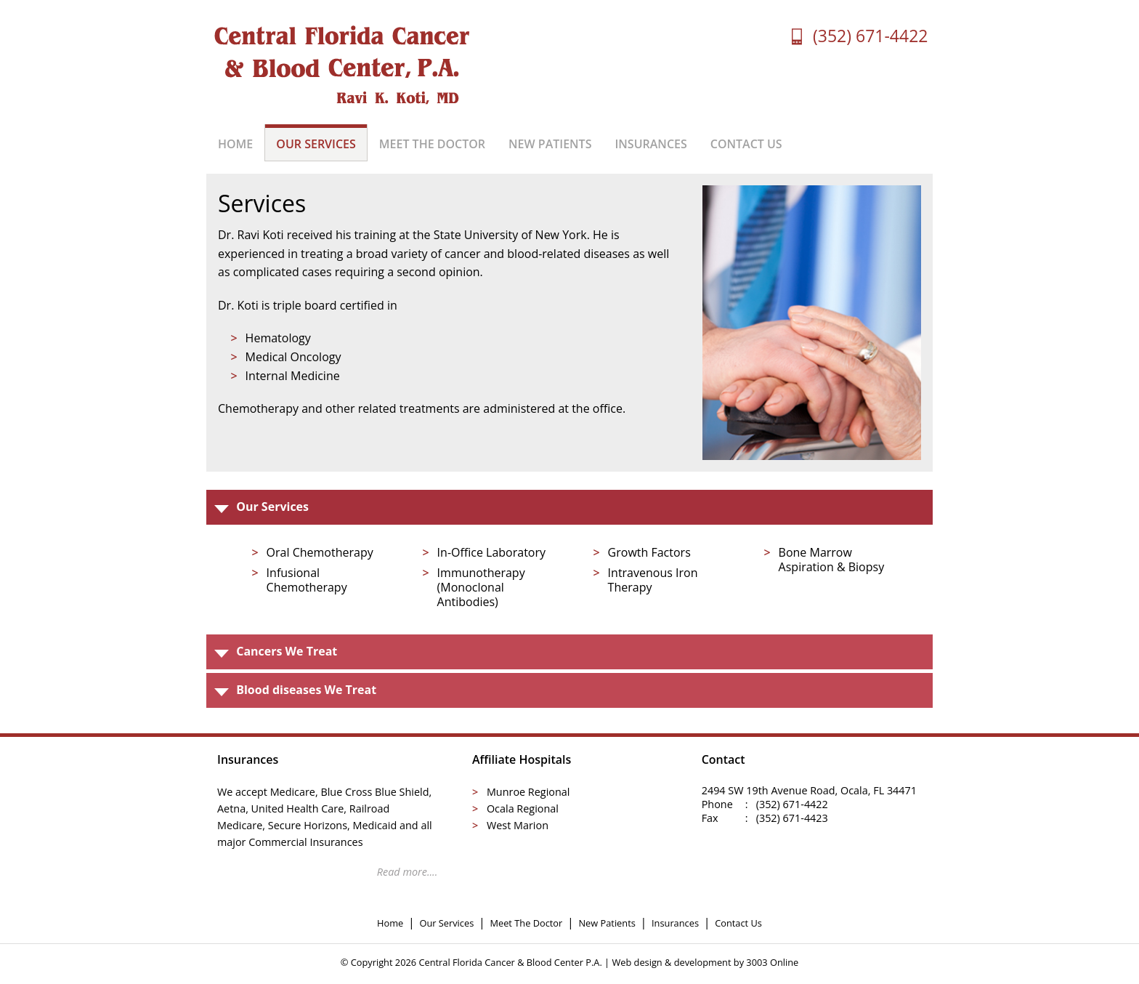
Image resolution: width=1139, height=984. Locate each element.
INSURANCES (650, 144)
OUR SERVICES (316, 144)
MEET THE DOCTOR (432, 144)
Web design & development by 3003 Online (705, 962)
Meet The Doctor (526, 922)
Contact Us (738, 922)
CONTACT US (746, 144)
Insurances (675, 922)
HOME (235, 144)
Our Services (446, 922)
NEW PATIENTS (549, 144)
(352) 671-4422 (870, 35)
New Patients (606, 922)
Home (390, 922)
